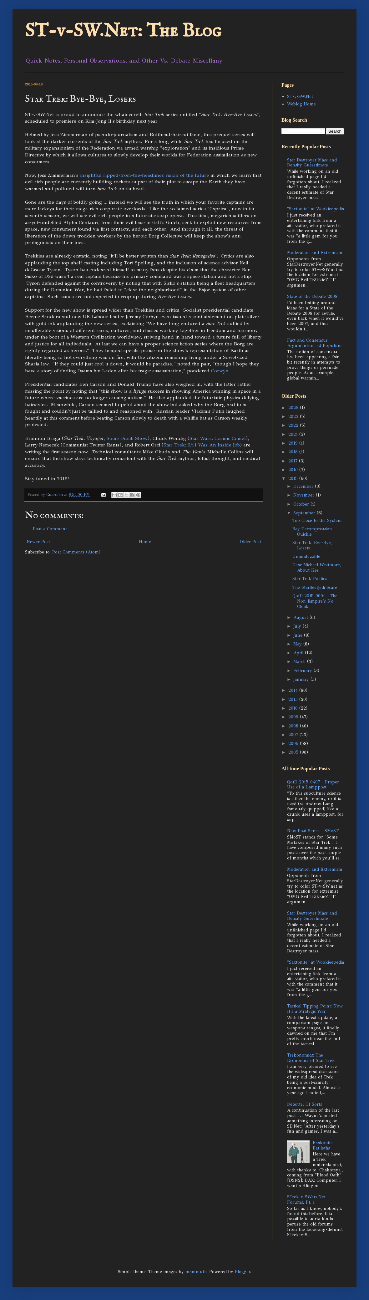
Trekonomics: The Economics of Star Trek (311, 1058)
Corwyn (220, 371)
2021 (293, 434)
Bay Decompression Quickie (312, 531)
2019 (293, 443)
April (299, 652)
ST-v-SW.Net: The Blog (123, 31)
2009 (294, 717)
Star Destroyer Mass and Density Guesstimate (312, 162)
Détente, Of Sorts (304, 1104)
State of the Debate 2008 (312, 296)
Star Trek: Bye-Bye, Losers (312, 545)
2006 (294, 743)
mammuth (196, 1271)
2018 (293, 452)
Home (145, 541)
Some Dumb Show (127, 438)
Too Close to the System (317, 520)
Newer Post (38, 541)
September (305, 513)
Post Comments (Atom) (76, 552)
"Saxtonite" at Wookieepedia (315, 209)
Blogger (242, 1271)
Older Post (250, 541)
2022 (294, 425)
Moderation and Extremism (314, 252)
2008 (294, 726)
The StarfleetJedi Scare (314, 587)
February (303, 670)
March (300, 661)
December (304, 486)
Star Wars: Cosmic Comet (218, 438)
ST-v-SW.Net (300, 96)
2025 (294, 407)
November (304, 495)
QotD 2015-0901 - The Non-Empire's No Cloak (314, 601)
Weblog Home (301, 104)
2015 (293, 478)
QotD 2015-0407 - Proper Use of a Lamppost (313, 784)
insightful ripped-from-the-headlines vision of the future (144, 175)
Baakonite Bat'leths (323, 1145)
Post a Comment (50, 529)
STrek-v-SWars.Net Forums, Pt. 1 (306, 1199)
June (298, 635)
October (302, 504)
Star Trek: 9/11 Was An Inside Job (202, 445)
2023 (294, 416)
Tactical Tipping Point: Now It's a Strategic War (315, 1008)
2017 (293, 461)
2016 (293, 469)
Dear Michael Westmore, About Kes (316, 567)
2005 (294, 752)
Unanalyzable (306, 556)
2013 (293, 699)
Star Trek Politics (309, 578)
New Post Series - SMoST (313, 831)
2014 (293, 690)
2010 (293, 708)
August (301, 617)
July (298, 626)
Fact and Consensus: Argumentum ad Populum (314, 343)
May (298, 644)
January (302, 679)
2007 (294, 734)
